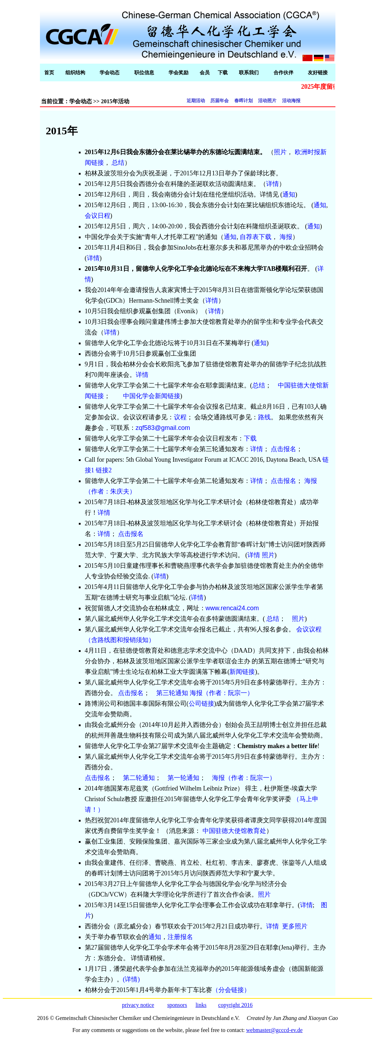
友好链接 (318, 72)
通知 (288, 194)
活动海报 (291, 100)
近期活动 (196, 100)
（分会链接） (231, 989)
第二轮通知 (139, 777)
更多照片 (294, 926)
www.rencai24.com (232, 608)
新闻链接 (242, 671)
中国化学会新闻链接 (151, 395)
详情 (272, 183)
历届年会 (219, 100)
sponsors (177, 1005)
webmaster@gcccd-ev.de (274, 1030)
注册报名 (180, 936)
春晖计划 (243, 100)
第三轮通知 (172, 692)
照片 (280, 152)
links (200, 1005)
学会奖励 (178, 72)
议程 (180, 417)
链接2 (104, 470)
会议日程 (97, 215)
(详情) (131, 979)
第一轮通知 (183, 777)
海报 (286, 236)
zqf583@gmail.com (163, 427)
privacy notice (138, 1005)
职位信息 (144, 72)
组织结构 (75, 72)
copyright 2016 (235, 1005)
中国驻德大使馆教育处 (234, 830)
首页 (49, 72)
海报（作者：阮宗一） (221, 692)
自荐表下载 (255, 236)
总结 (118, 162)
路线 (264, 417)
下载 (223, 72)
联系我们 (249, 72)
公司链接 (201, 703)
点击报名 (283, 449)
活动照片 (267, 100)
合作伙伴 (283, 72)
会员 (205, 72)
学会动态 (109, 72)
